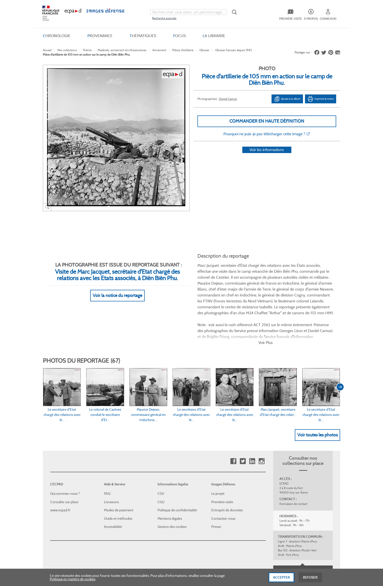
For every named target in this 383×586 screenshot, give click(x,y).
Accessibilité (113, 484)
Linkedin (252, 419)
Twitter (243, 419)
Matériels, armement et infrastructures (122, 50)
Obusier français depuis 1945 (233, 50)
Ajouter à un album (287, 99)
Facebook (233, 419)
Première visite (222, 459)
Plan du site (181, 532)
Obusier (204, 50)
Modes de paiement (118, 468)
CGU (161, 459)
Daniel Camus (228, 99)
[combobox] (188, 12)
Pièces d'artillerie (182, 50)
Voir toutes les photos (317, 392)
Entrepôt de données (227, 468)
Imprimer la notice (320, 99)
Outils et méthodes (118, 476)
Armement (159, 50)
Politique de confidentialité (177, 468)
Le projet (217, 451)
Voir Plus (265, 300)
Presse (216, 484)
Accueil (47, 50)
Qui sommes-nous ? (65, 451)
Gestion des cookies (172, 484)
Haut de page (303, 529)
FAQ (107, 451)
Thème (87, 50)
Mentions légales (170, 476)
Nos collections (67, 50)
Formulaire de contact (293, 461)
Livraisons (111, 459)
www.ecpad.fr (60, 468)
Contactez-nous (223, 476)
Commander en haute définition (266, 121)
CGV (161, 451)
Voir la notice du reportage (117, 289)
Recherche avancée (164, 18)
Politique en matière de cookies (72, 579)
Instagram (261, 419)
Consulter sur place (64, 459)
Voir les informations (266, 156)
